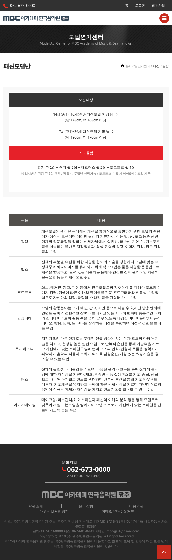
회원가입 (158, 5)
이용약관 (136, 505)
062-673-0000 (22, 5)
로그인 (140, 5)
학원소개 (35, 505)
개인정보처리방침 (54, 511)
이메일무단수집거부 (118, 511)
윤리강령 (86, 505)
